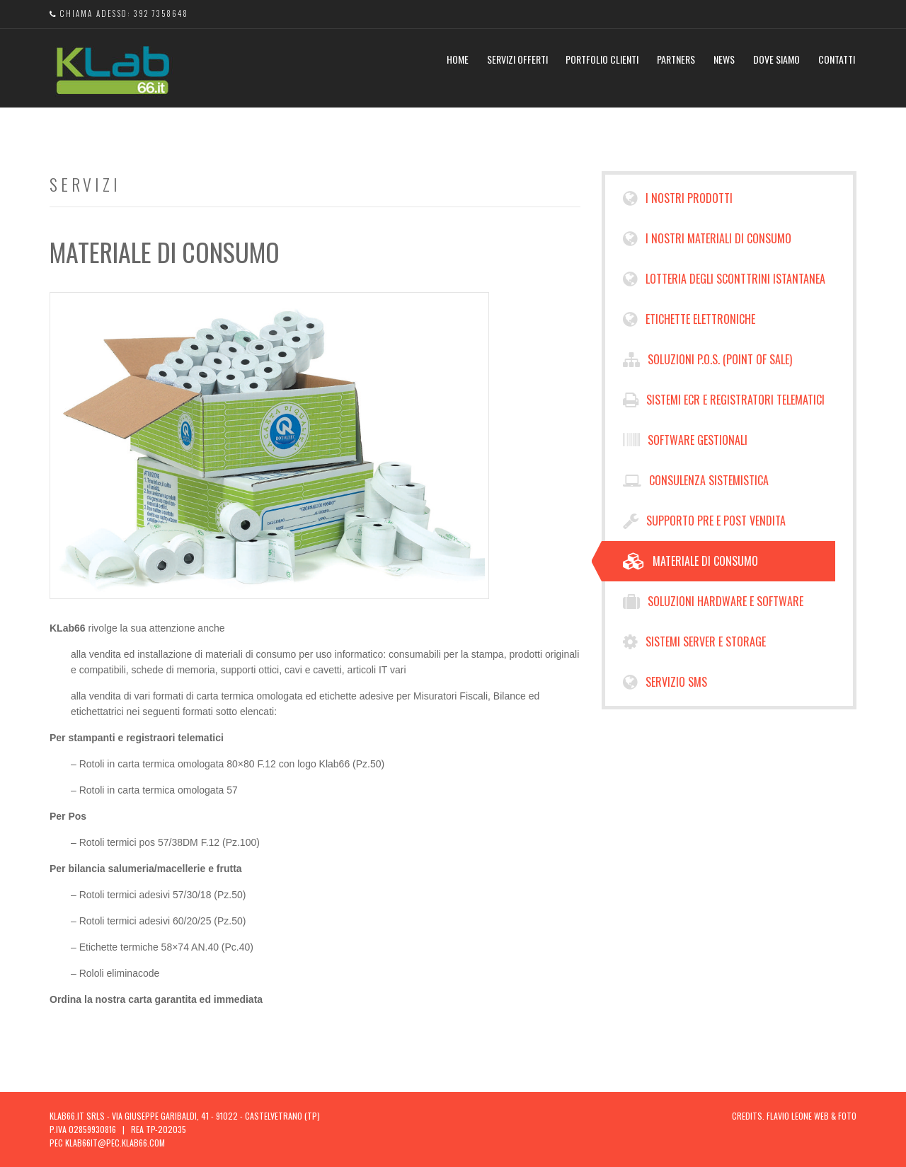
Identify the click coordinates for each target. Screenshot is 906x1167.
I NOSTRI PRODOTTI (678, 198)
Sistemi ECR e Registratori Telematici (724, 400)
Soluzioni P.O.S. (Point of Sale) (707, 359)
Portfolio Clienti (602, 59)
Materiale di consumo (690, 561)
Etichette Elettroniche (689, 319)
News (724, 59)
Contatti (836, 59)
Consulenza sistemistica (696, 480)
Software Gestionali (685, 440)
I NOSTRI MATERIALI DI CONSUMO (707, 239)
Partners (676, 59)
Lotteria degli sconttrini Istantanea (724, 279)
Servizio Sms (665, 682)
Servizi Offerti (517, 59)
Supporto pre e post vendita (704, 521)
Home (458, 59)
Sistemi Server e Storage (694, 642)
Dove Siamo (776, 59)
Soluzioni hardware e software (713, 601)
